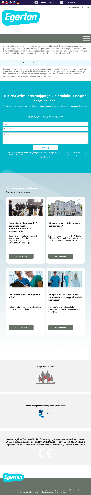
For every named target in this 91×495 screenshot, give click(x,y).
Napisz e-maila (47, 2)
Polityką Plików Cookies (60, 490)
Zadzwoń (71, 2)
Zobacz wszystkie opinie (18, 192)
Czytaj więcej (21, 256)
